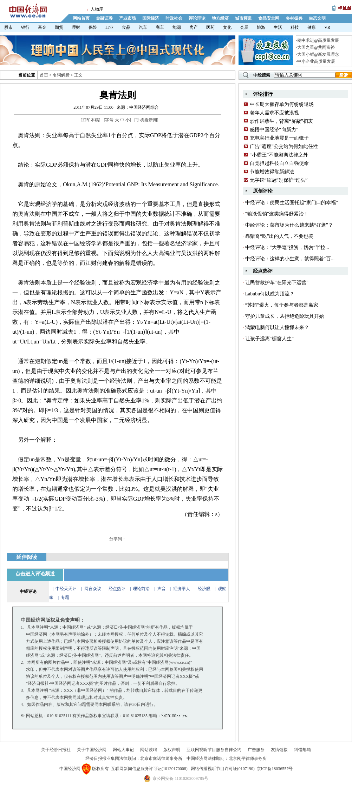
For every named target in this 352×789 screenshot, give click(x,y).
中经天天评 (66, 588)
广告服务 (256, 749)
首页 (44, 75)
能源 (176, 27)
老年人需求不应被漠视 (274, 112)
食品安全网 (268, 18)
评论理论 (197, 18)
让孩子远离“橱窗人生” (269, 338)
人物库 (97, 9)
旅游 (261, 27)
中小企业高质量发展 (316, 61)
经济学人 (181, 588)
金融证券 (104, 18)
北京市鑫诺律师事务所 (161, 758)
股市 (8, 27)
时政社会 (173, 18)
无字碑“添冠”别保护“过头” (279, 180)
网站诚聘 (148, 749)
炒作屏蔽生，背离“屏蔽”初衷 (281, 121)
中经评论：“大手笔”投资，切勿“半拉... (287, 247)
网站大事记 (123, 749)
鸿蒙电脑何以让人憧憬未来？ (277, 327)
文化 (227, 27)
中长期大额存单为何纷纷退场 (282, 104)
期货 (59, 27)
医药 (210, 27)
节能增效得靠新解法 (272, 171)
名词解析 (61, 75)
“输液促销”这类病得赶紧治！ (276, 213)
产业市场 (127, 18)
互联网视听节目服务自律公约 (214, 749)
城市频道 (243, 18)
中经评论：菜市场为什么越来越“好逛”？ (289, 225)
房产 (193, 27)
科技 (295, 27)
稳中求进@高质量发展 (318, 40)
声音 (161, 588)
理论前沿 (142, 588)
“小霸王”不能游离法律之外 (279, 155)
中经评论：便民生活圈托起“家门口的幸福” (291, 202)
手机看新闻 (146, 120)
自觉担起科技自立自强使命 (279, 163)
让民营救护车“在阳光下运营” (276, 282)
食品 (126, 27)
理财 (76, 27)
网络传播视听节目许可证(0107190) (223, 768)
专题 (65, 597)
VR (327, 27)
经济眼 (204, 588)
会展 (244, 27)
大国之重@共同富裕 (316, 47)
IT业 (109, 27)
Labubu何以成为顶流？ (270, 293)
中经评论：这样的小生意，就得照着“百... (290, 258)
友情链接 (279, 749)
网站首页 (81, 18)
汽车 (143, 27)
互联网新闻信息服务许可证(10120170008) (149, 768)
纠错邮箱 (302, 749)
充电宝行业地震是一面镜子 (279, 138)
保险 (93, 27)
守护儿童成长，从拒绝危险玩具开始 (284, 316)
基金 (42, 27)
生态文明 (317, 18)
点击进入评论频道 (35, 573)
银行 (25, 27)
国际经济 (150, 18)
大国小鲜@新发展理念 (318, 54)
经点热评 (117, 588)
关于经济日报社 (56, 749)
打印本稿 (90, 120)
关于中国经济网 (91, 749)
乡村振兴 (294, 18)
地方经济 (220, 18)
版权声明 (171, 749)
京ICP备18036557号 (275, 768)
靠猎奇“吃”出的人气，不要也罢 (279, 236)
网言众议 (92, 588)
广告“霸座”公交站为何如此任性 (284, 146)
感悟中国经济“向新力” (274, 129)
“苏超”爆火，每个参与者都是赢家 (281, 305)
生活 (278, 27)
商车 (160, 27)
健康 (311, 27)
